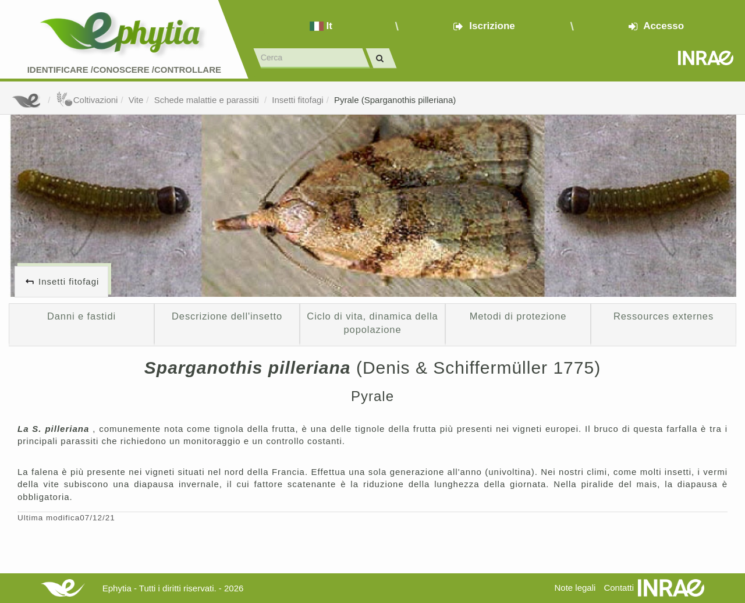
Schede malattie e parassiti (207, 100)
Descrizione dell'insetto (227, 316)
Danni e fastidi (81, 316)
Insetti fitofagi (297, 100)
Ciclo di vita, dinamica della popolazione (372, 323)
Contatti (619, 588)
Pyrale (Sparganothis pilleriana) (395, 100)
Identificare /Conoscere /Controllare (124, 70)
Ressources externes (663, 316)
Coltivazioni (87, 100)
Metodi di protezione (518, 316)
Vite (136, 100)
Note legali (574, 588)
